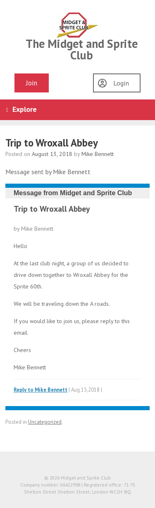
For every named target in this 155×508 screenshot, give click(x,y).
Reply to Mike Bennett (40, 389)
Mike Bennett (97, 154)
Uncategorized (45, 421)
